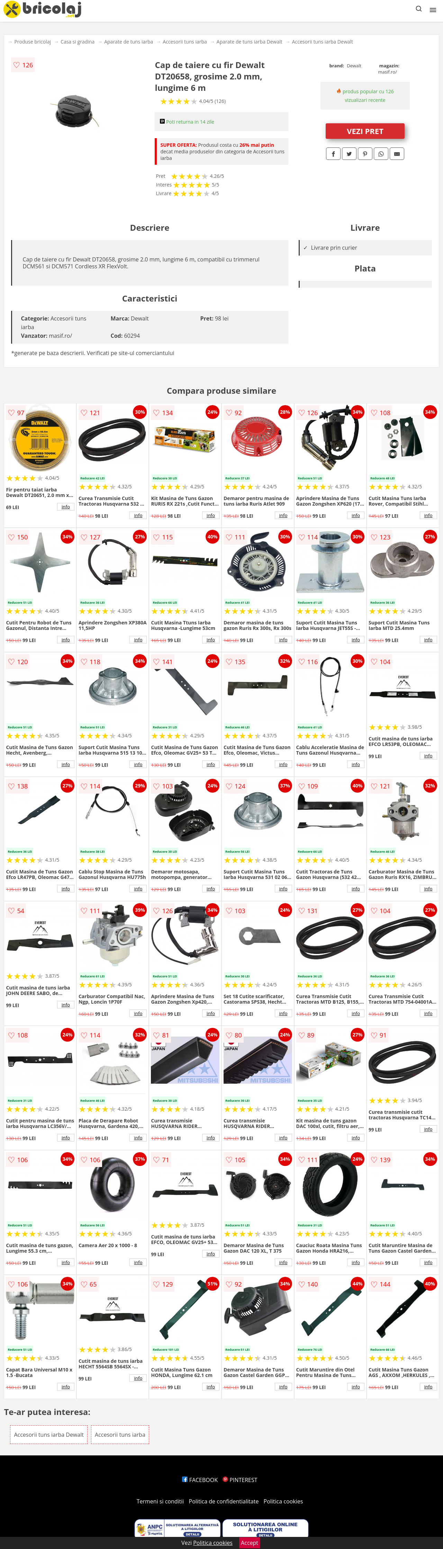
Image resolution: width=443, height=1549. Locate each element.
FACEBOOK (200, 1480)
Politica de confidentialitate (224, 1501)
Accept (249, 1543)
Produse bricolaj (32, 41)
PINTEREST (240, 1480)
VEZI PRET (365, 131)
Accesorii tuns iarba (185, 41)
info (66, 507)
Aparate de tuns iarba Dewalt (249, 41)
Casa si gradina (77, 41)
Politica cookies (283, 1501)
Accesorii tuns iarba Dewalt (322, 41)
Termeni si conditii (160, 1501)
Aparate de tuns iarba (128, 41)
